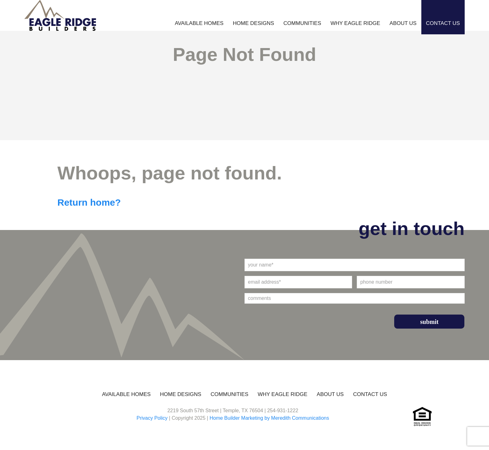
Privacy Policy (152, 418)
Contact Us (443, 23)
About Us (403, 23)
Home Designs (253, 23)
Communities (302, 23)
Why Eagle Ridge (355, 23)
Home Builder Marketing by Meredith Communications (269, 418)
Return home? (89, 202)
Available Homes (199, 23)
